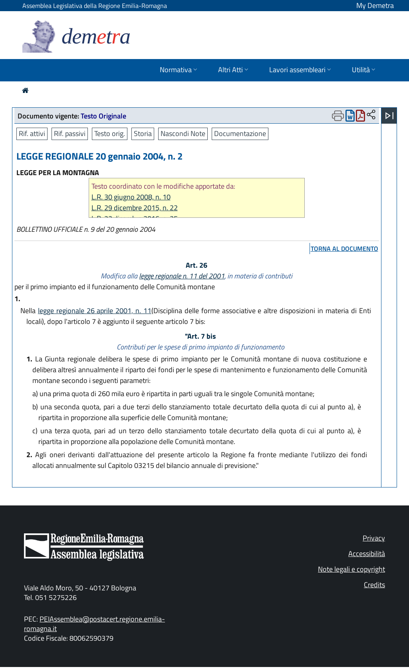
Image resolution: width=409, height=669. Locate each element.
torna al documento (344, 248)
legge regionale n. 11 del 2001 (181, 275)
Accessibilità (366, 553)
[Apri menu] (389, 116)
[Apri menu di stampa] (338, 116)
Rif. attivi (32, 133)
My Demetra (375, 5)
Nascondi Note (183, 133)
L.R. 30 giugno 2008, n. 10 (131, 196)
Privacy (374, 538)
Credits (374, 584)
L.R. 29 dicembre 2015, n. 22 (134, 207)
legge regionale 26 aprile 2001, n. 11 (94, 310)
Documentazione (240, 133)
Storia (143, 133)
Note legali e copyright (351, 569)
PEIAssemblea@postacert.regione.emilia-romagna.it (94, 624)
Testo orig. (109, 133)
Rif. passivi (69, 133)
